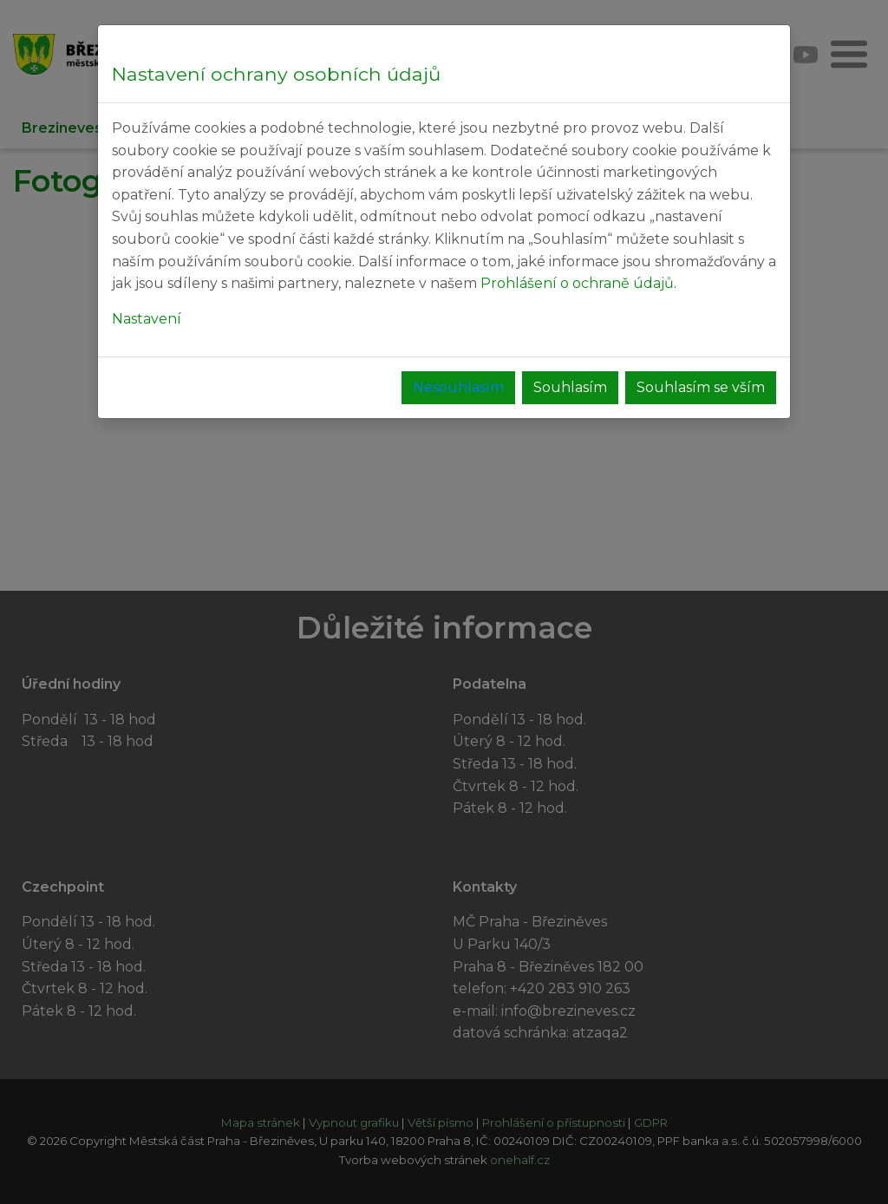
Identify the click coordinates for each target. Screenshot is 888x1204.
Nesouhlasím (458, 387)
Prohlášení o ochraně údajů (577, 283)
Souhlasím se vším (701, 387)
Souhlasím (570, 387)
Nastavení (146, 319)
